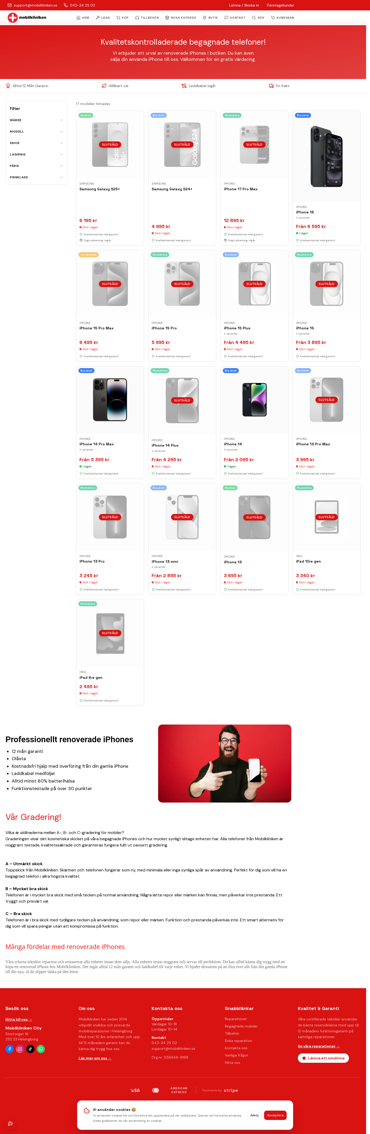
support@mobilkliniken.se (173, 1048)
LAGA (103, 18)
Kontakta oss (236, 1048)
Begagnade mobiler (241, 1026)
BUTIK (210, 18)
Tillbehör (232, 1033)
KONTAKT (235, 18)
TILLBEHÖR (147, 18)
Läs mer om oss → (95, 1058)
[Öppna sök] (258, 18)
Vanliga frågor (236, 1055)
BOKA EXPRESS (180, 18)
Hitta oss (232, 1062)
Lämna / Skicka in (244, 5)
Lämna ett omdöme (323, 1058)
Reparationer (236, 1018)
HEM (82, 18)
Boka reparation (238, 1040)
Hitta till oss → (18, 1019)
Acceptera (275, 1115)
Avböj (254, 1115)
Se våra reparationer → (319, 1046)
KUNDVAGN (282, 18)
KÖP (122, 18)
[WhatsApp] (41, 1049)
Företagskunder (280, 5)
